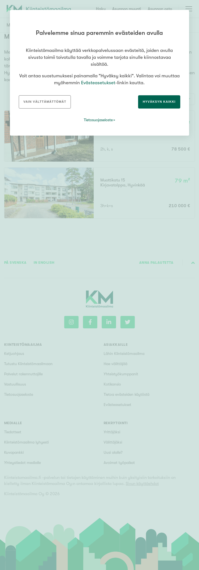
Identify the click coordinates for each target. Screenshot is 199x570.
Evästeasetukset (98, 82)
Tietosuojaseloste (98, 120)
